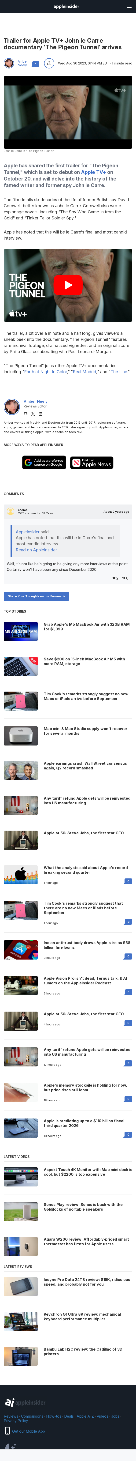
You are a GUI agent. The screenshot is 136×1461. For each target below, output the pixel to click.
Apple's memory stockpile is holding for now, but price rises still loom (85, 1087)
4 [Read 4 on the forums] (128, 1063)
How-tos (53, 1416)
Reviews (11, 1416)
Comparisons (32, 1416)
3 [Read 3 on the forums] (128, 921)
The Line (118, 371)
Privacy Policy (16, 1420)
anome (23, 510)
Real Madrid (84, 371)
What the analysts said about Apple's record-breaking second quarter (86, 870)
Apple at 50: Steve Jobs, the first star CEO (84, 1014)
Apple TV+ (93, 172)
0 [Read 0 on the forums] (128, 881)
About (116, 511)
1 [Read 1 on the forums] (128, 992)
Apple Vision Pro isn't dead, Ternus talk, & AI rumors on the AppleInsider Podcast (85, 980)
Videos (102, 1416)
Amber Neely (23, 63)
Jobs (115, 1416)
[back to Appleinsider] (66, 7)
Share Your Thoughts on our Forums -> (36, 596)
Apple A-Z (85, 1416)
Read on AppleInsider (36, 549)
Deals (69, 1416)
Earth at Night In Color (45, 371)
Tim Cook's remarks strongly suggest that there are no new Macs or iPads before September (83, 908)
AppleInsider (28, 531)
